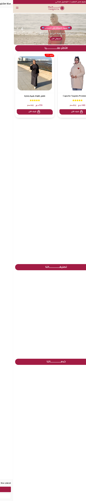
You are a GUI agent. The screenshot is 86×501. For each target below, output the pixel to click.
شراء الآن (64, 112)
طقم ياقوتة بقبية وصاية (21, 96)
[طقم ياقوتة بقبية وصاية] (21, 73)
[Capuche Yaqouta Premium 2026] (64, 73)
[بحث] (77, 8)
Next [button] (8, 29)
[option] (43, 29)
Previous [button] (77, 29)
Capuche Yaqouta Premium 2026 (64, 96)
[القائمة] (4, 8)
